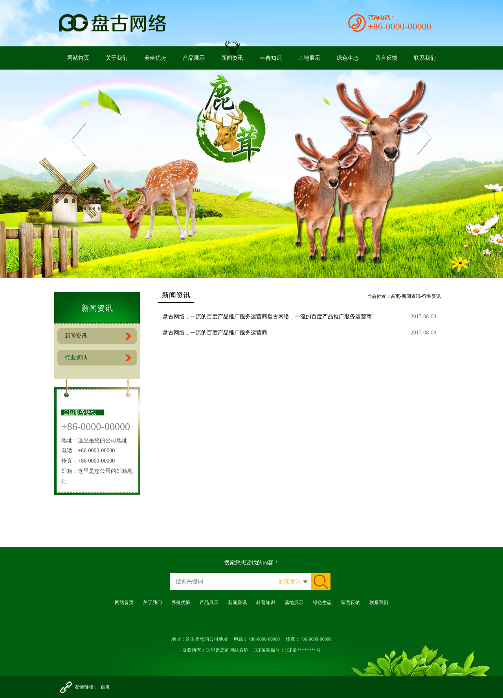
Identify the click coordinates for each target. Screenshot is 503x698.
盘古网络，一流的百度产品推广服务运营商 (215, 333)
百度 (105, 687)
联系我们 (425, 58)
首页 (395, 296)
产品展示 (194, 58)
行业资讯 (76, 357)
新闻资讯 (232, 58)
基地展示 (309, 58)
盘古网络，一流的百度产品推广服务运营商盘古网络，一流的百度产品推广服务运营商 (267, 317)
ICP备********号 (303, 650)
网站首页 (78, 58)
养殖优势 (155, 58)
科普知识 (271, 58)
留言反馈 (386, 58)
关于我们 (117, 58)
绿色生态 (348, 58)
